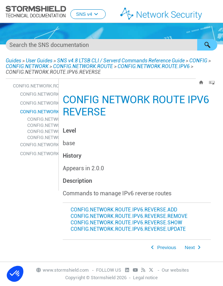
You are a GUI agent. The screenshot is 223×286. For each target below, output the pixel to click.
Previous (166, 247)
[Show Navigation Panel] (214, 11)
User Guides (39, 60)
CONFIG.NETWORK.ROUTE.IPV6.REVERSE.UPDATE (41, 137)
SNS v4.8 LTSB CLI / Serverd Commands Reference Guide (121, 60)
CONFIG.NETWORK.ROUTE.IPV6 (154, 66)
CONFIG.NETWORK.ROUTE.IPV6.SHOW (37, 144)
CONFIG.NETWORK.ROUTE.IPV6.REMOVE (37, 103)
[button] (207, 45)
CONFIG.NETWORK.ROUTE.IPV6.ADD (37, 94)
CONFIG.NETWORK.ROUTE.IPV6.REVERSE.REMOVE (41, 125)
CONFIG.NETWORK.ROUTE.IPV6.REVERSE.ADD (41, 119)
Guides (13, 60)
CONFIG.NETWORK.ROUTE (83, 66)
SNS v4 (88, 14)
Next (190, 247)
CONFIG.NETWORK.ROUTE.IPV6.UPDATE (37, 153)
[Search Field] (111, 45)
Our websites (175, 270)
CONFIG (198, 60)
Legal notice (145, 277)
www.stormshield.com (62, 270)
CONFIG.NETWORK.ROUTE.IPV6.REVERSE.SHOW (41, 131)
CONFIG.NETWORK (27, 66)
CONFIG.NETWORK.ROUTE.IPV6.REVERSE (37, 111)
